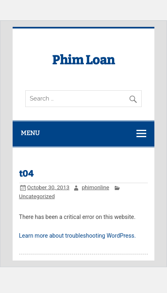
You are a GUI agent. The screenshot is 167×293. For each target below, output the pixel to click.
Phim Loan (83, 60)
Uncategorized (37, 196)
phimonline (95, 187)
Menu (30, 133)
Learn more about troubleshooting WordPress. (77, 235)
